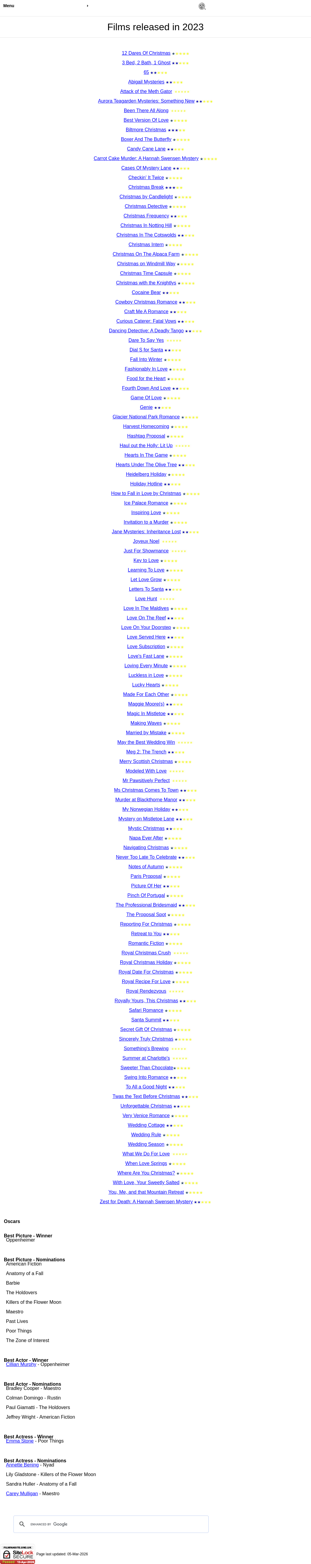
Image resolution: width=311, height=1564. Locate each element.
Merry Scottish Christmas (146, 761)
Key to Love (146, 560)
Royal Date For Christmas (146, 971)
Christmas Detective (146, 206)
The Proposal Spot (146, 914)
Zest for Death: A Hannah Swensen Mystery (146, 1201)
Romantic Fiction (146, 943)
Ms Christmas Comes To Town (146, 790)
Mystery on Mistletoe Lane (146, 818)
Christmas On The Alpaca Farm (146, 254)
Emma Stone (20, 1440)
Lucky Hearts (146, 684)
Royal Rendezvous (146, 991)
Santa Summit (146, 1019)
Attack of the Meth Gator (146, 91)
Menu (8, 5)
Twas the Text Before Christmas (146, 1096)
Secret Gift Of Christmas (146, 1029)
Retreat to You (146, 933)
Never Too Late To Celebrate (146, 857)
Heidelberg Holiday (146, 474)
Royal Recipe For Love (146, 981)
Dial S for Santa (146, 349)
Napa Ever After (146, 837)
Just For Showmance (146, 550)
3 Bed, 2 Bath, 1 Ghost (146, 62)
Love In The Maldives (146, 608)
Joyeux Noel (146, 541)
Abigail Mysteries (146, 81)
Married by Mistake (146, 732)
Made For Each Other (146, 694)
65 (146, 72)
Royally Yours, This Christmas (146, 1000)
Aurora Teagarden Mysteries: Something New (146, 100)
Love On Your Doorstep (146, 627)
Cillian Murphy (21, 1364)
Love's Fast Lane (146, 656)
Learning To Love (146, 569)
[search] (110, 1524)
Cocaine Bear (146, 292)
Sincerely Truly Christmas (146, 1038)
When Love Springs (146, 1163)
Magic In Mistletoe (146, 713)
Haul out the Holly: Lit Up (146, 445)
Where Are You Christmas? (146, 1172)
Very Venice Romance (146, 1115)
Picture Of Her (146, 885)
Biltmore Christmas (146, 129)
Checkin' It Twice (146, 177)
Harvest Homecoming (146, 426)
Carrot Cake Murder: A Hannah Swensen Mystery (146, 158)
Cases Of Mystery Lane (146, 167)
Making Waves (146, 723)
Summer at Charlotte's (146, 1058)
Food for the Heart (146, 378)
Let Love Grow (146, 579)
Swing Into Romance (146, 1077)
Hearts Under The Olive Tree (146, 464)
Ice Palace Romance (146, 502)
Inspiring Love (146, 512)
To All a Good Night (146, 1086)
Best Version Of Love (146, 120)
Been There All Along (146, 110)
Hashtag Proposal (146, 435)
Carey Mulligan (22, 1493)
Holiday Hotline (146, 483)
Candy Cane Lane (146, 148)
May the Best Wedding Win (146, 742)
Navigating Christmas (146, 847)
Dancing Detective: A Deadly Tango (146, 330)
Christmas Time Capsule (146, 273)
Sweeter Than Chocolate (147, 1067)
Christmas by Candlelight (146, 196)
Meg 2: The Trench (146, 751)
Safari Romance (146, 1010)
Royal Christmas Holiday (146, 962)
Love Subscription (146, 646)
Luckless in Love (146, 675)
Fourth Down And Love (146, 388)
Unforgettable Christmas (146, 1105)
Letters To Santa (146, 589)
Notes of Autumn (146, 866)
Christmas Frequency (146, 215)
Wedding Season (146, 1144)
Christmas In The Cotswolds (146, 234)
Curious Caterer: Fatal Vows (146, 321)
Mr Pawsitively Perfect (146, 780)
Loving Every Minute (146, 665)
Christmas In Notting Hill (146, 225)
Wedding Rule (146, 1134)
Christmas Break (146, 187)
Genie (146, 407)
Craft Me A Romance (146, 311)
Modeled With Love (146, 770)
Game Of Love (146, 397)
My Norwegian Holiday (146, 809)
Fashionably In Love (146, 368)
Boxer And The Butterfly (146, 139)
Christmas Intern (146, 244)
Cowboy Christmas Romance (146, 301)
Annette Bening (22, 1464)
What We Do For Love (146, 1153)
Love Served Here (146, 636)
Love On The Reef (146, 617)
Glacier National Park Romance (146, 416)
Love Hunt (146, 598)
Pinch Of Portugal (146, 895)
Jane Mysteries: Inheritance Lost (146, 531)
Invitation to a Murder (146, 522)
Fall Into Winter (146, 359)
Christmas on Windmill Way (146, 263)
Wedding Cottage (146, 1125)
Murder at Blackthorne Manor (146, 799)
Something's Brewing (146, 1048)
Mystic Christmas (146, 828)
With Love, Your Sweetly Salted (146, 1182)
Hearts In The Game (146, 455)
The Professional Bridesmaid (146, 904)
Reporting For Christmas (146, 924)
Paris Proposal (146, 876)
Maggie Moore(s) (146, 703)
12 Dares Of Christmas (146, 53)
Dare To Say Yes (146, 340)
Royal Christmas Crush (146, 952)
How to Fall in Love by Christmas (146, 493)
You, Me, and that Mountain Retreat (146, 1192)
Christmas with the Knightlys (146, 282)
